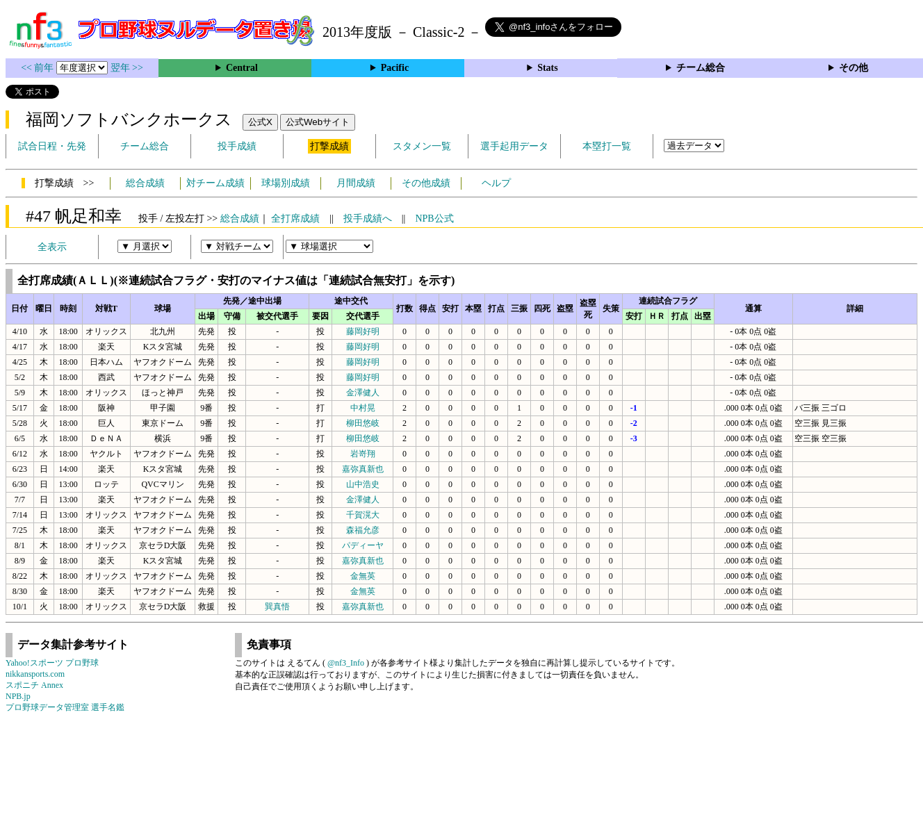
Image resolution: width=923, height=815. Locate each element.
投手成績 (237, 146)
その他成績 (426, 183)
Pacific (395, 68)
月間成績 (355, 183)
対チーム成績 (215, 183)
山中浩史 (362, 484)
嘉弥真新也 (363, 469)
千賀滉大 (362, 515)
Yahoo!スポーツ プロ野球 (52, 663)
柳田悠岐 (362, 423)
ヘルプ (496, 183)
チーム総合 (700, 68)
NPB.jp (18, 696)
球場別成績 (285, 183)
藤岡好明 (362, 331)
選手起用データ (514, 146)
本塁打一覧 (606, 146)
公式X (260, 122)
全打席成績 (295, 218)
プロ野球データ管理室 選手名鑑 (65, 707)
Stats (547, 68)
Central (242, 68)
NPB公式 (434, 218)
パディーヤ (363, 545)
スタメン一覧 (422, 146)
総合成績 (145, 183)
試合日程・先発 (52, 146)
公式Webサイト (318, 122)
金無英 (362, 576)
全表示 (52, 247)
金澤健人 (362, 392)
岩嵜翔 (362, 454)
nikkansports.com (35, 674)
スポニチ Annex (34, 685)
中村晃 (362, 408)
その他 (853, 68)
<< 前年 (38, 68)
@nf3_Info (345, 663)
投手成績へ (367, 218)
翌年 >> (127, 68)
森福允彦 (362, 530)
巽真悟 (277, 606)
